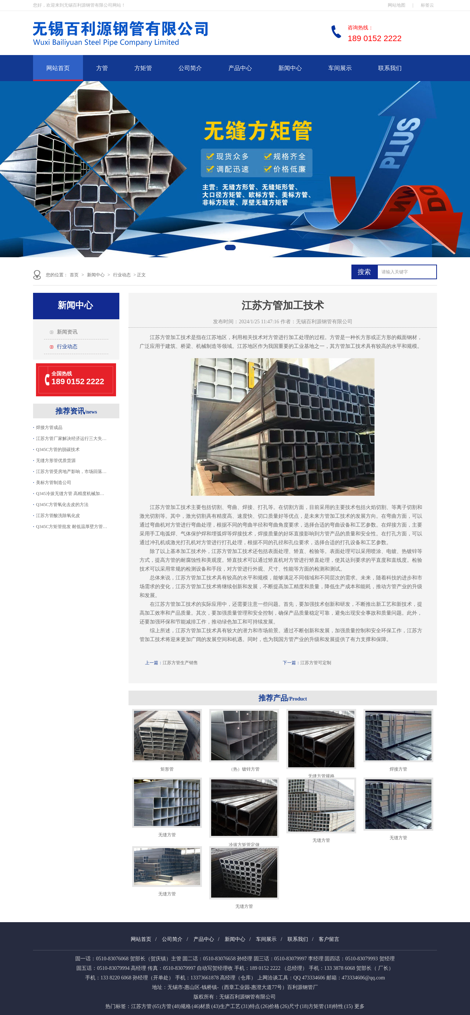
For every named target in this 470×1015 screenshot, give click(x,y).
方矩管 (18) (320, 1006)
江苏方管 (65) (146, 1006)
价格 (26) (279, 1006)
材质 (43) (210, 1006)
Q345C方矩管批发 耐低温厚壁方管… (71, 526)
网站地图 (396, 5)
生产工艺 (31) (235, 1006)
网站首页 (58, 68)
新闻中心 (290, 68)
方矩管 (143, 68)
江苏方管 (160, 337)
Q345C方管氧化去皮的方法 (62, 504)
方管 (102, 68)
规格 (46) (190, 1006)
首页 (74, 274)
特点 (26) (259, 1006)
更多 (359, 1006)
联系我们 (390, 68)
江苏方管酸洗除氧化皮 (58, 515)
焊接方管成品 (49, 427)
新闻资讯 (67, 332)
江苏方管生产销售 (180, 662)
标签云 (427, 5)
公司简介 (190, 68)
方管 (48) (171, 1006)
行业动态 (122, 274)
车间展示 (340, 68)
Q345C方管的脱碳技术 (58, 449)
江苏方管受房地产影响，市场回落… (71, 471)
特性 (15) (342, 1006)
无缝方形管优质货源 (56, 460)
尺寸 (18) (298, 1006)
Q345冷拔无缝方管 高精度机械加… (70, 493)
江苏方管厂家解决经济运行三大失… (71, 438)
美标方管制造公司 (53, 482)
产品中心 (240, 68)
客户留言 (329, 939)
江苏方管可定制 (315, 662)
